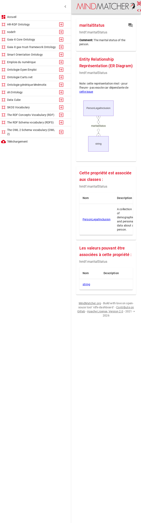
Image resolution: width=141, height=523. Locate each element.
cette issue (86, 91)
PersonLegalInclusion (96, 219)
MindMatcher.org (90, 303)
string (86, 284)
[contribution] (130, 25)
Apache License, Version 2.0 (105, 311)
